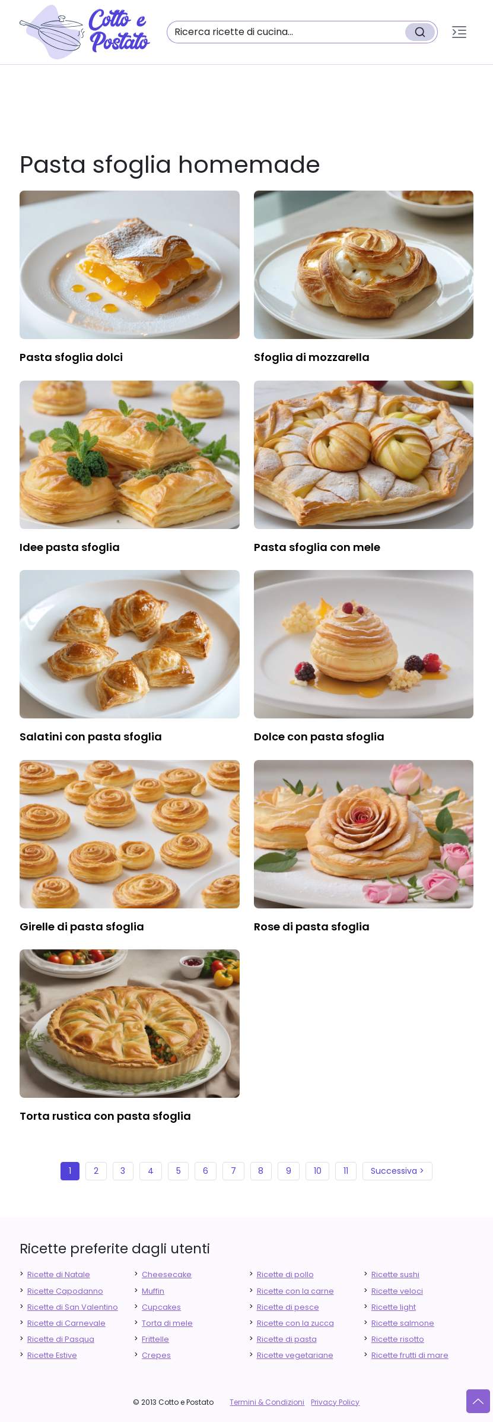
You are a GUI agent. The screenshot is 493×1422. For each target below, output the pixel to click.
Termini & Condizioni (267, 1402)
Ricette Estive (52, 1355)
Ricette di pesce (288, 1307)
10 (318, 1171)
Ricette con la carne (295, 1291)
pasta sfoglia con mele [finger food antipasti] (317, 547)
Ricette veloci (397, 1291)
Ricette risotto (397, 1339)
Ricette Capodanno (65, 1291)
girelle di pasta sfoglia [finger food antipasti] (82, 926)
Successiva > (397, 1171)
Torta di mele (167, 1323)
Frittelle (155, 1339)
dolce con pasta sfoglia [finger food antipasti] (319, 736)
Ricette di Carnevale (66, 1323)
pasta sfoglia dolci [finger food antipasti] (71, 357)
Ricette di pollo (285, 1274)
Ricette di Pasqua (60, 1339)
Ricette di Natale (58, 1274)
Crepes (156, 1355)
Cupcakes (161, 1307)
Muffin (153, 1291)
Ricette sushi (395, 1274)
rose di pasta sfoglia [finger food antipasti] (312, 926)
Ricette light (393, 1307)
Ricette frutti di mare (410, 1355)
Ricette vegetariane (295, 1355)
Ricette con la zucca (295, 1323)
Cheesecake (167, 1274)
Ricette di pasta (287, 1339)
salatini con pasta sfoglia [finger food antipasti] (91, 736)
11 (345, 1171)
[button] (459, 32)
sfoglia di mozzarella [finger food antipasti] (312, 357)
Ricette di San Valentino (72, 1307)
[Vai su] (478, 1401)
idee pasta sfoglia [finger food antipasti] (70, 547)
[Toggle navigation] (459, 32)
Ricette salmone (402, 1323)
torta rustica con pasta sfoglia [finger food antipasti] (105, 1116)
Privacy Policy (335, 1402)
